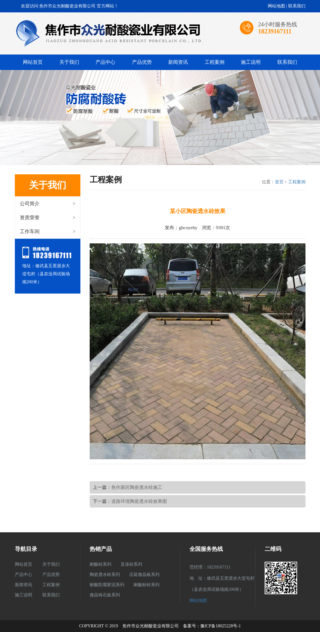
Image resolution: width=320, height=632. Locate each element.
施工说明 (251, 62)
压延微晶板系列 (144, 574)
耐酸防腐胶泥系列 (107, 584)
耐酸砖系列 (100, 564)
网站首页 (33, 62)
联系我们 (296, 6)
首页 (279, 182)
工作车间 (48, 231)
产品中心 (105, 62)
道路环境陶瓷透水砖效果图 (139, 501)
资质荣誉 (48, 217)
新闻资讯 (178, 62)
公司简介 (48, 204)
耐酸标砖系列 (147, 584)
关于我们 (69, 62)
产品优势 (142, 62)
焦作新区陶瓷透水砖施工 (136, 487)
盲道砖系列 (131, 564)
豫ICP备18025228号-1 (220, 626)
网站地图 (276, 6)
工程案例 (214, 62)
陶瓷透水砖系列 (105, 574)
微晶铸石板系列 (105, 595)
